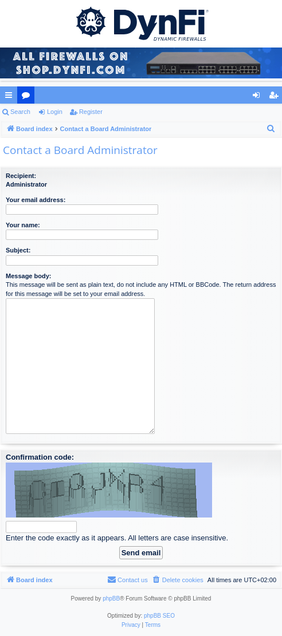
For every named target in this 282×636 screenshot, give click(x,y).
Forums (28, 97)
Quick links (11, 97)
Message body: (28, 275)
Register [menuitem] (276, 97)
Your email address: (35, 199)
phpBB (111, 598)
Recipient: (21, 175)
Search (20, 111)
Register (91, 111)
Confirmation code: (40, 457)
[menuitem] (271, 129)
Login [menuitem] (259, 97)
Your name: (23, 225)
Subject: (18, 250)
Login (54, 111)
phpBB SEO (159, 616)
